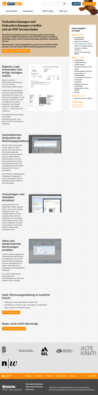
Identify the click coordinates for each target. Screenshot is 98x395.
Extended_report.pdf (78, 106)
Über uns (63, 11)
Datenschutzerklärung (34, 387)
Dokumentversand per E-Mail (82, 67)
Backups (76, 92)
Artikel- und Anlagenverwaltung (83, 46)
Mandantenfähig (79, 60)
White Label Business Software (83, 98)
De (67, 4)
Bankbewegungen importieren (83, 71)
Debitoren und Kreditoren (81, 41)
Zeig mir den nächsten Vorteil (13, 328)
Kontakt (49, 376)
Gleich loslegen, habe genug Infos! (15, 51)
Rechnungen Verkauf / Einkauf (83, 44)
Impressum (29, 389)
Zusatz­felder (78, 82)
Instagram (39, 376)
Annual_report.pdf (77, 104)
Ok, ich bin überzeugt (11, 312)
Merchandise (60, 376)
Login (76, 4)
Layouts (76, 69)
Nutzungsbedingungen (34, 384)
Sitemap (72, 376)
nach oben (91, 376)
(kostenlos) (78, 35)
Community (28, 11)
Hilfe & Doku (48, 11)
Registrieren (89, 4)
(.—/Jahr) (78, 58)
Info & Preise (11, 11)
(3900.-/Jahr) (78, 96)
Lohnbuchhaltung (79, 64)
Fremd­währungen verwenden (83, 77)
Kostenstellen (78, 80)
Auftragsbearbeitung (80, 62)
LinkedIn (28, 376)
